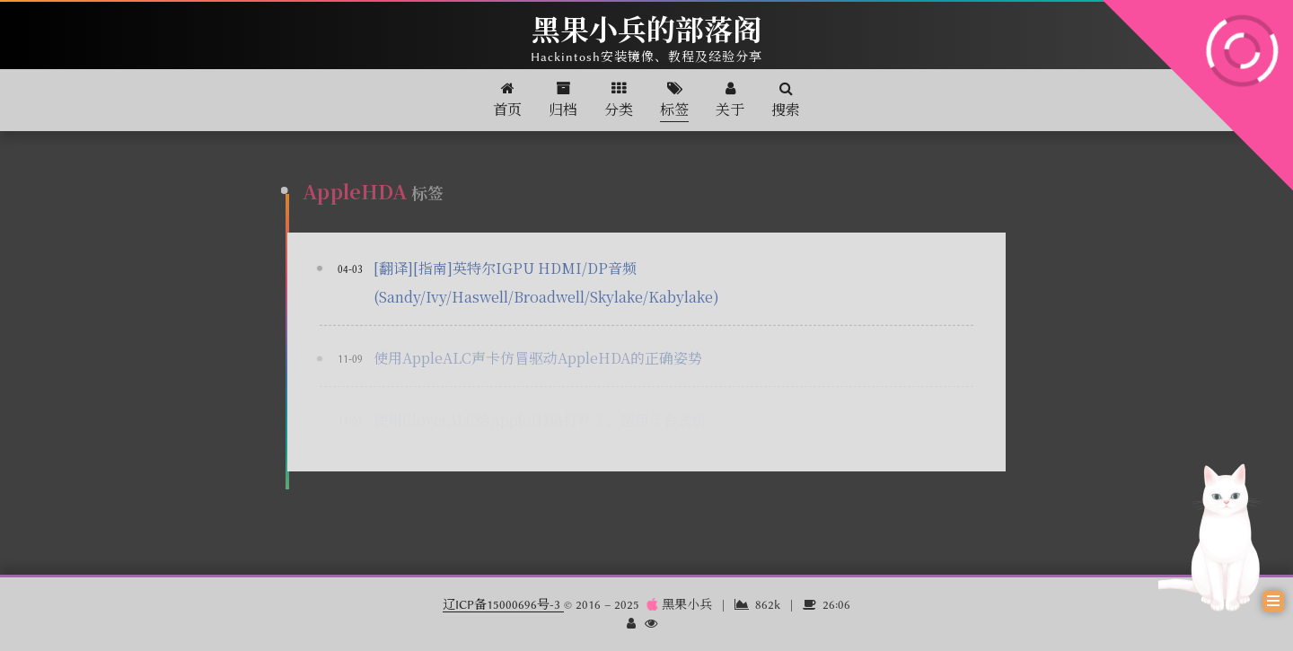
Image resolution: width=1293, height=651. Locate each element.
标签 (674, 100)
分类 (618, 100)
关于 (730, 100)
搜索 (785, 100)
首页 (507, 100)
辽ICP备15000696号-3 (503, 604)
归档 (563, 100)
